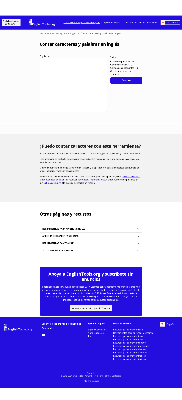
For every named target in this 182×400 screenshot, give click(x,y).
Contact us (116, 376)
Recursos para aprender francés (129, 355)
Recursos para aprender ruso (128, 329)
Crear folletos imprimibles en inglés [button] (82, 22)
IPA (89, 336)
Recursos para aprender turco (128, 336)
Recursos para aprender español (129, 342)
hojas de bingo (53, 182)
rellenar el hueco (131, 176)
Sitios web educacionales (57, 250)
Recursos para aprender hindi (128, 339)
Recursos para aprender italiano (129, 359)
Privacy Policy (90, 376)
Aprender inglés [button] (112, 22)
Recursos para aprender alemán (129, 349)
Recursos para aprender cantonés (130, 352)
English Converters (97, 329)
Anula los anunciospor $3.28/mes (11, 22)
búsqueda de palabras (56, 179)
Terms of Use (105, 376)
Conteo (126, 80)
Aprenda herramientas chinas (60, 236)
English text (45, 56)
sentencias (83, 179)
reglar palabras (97, 179)
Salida (113, 57)
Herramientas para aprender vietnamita (133, 332)
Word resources (95, 332)
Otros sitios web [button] (147, 22)
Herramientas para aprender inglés (58, 33)
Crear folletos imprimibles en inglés (61, 323)
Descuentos (131, 22)
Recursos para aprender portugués (131, 345)
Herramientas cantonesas (58, 243)
